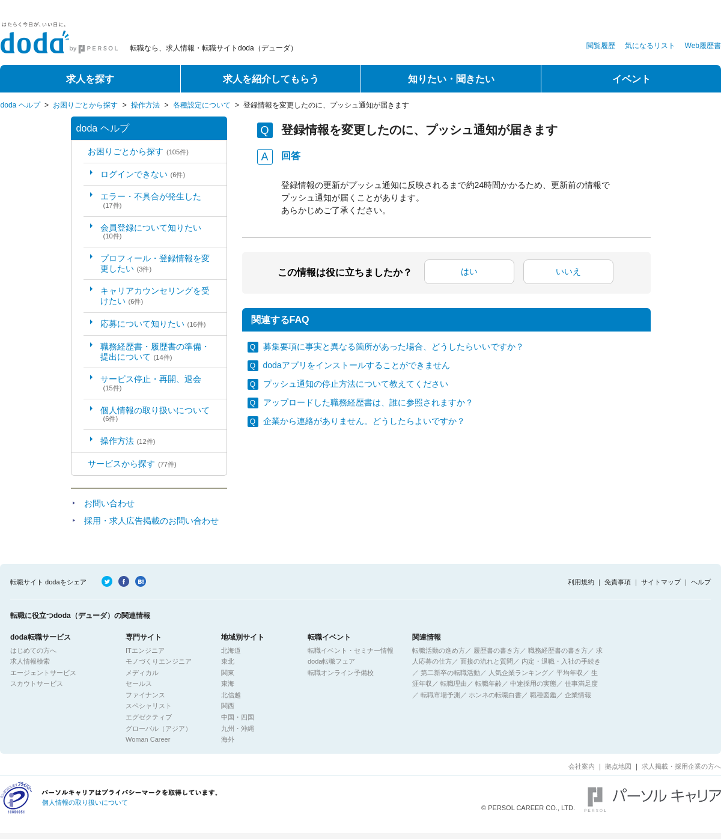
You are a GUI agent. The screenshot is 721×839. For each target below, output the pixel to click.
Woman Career (148, 739)
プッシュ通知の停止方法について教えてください (355, 384)
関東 (227, 672)
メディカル (142, 672)
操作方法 (145, 105)
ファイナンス (145, 694)
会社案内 (581, 766)
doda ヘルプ (20, 105)
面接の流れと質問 (486, 661)
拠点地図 (618, 766)
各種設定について (202, 105)
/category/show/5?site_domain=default (80, 152)
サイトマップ (661, 582)
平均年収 (569, 672)
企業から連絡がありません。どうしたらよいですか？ (364, 421)
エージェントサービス (43, 672)
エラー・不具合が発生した (150, 200)
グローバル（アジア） (159, 728)
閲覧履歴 (600, 45)
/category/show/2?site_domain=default (80, 464)
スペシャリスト (149, 705)
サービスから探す (132, 463)
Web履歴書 (703, 45)
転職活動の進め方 (438, 650)
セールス (139, 683)
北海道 (231, 650)
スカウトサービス (36, 683)
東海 (227, 683)
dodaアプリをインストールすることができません (356, 365)
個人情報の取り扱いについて (155, 414)
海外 (227, 739)
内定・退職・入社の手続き (561, 661)
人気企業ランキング (518, 672)
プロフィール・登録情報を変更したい (155, 263)
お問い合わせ (109, 503)
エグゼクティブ (149, 717)
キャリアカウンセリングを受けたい (155, 296)
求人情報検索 (30, 661)
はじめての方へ (33, 650)
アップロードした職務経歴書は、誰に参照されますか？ (368, 402)
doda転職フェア (331, 661)
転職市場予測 (440, 694)
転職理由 (453, 683)
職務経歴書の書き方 (558, 650)
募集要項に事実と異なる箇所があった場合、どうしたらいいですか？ (393, 346)
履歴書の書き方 (496, 650)
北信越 (231, 694)
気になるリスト (650, 45)
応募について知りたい (153, 324)
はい (469, 271)
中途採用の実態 (533, 683)
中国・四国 (237, 717)
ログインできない (143, 174)
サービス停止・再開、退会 (150, 383)
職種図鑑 (543, 694)
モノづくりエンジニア (159, 661)
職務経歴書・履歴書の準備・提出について (155, 352)
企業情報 (578, 694)
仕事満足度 (581, 683)
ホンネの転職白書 (495, 694)
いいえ (568, 271)
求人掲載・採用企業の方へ (681, 766)
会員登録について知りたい (150, 231)
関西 (227, 705)
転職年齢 (488, 683)
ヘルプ (701, 582)
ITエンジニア (145, 650)
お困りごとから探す (85, 105)
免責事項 (617, 582)
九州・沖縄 (237, 728)
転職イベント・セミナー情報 (351, 650)
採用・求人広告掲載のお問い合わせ (151, 521)
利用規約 (581, 582)
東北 (227, 661)
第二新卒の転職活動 (450, 672)
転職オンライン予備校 (341, 672)
